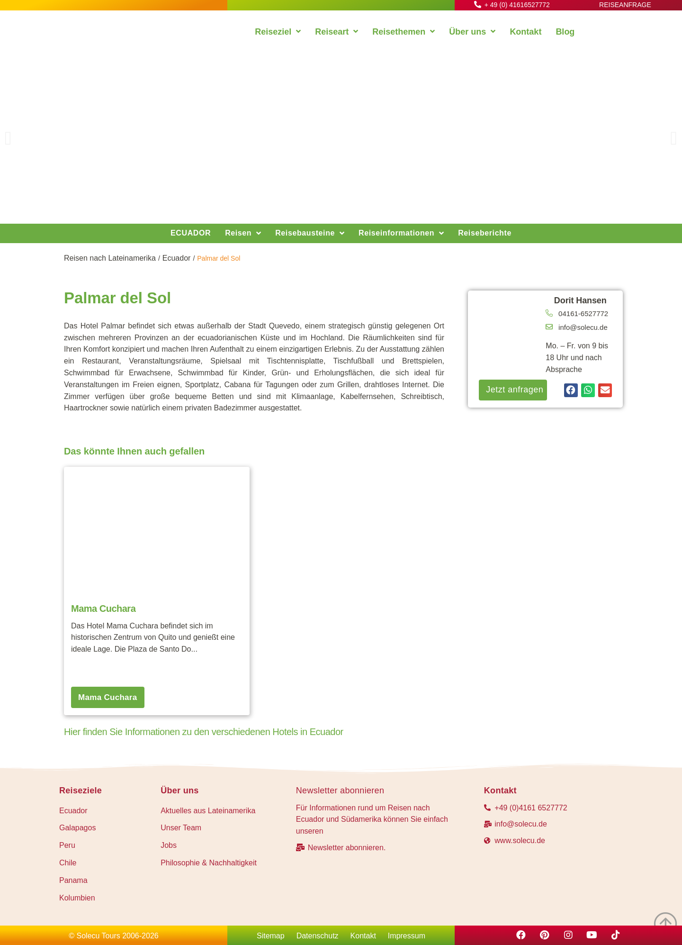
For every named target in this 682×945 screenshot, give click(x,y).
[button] (8, 138)
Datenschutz (317, 936)
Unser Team (181, 828)
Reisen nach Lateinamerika (110, 258)
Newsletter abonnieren (340, 790)
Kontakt (363, 936)
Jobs (169, 845)
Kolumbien (77, 898)
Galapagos (77, 828)
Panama (73, 880)
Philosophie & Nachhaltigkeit (209, 863)
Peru (67, 845)
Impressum (406, 936)
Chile (67, 863)
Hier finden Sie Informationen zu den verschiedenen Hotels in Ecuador (203, 732)
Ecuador (176, 258)
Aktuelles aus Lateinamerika (208, 811)
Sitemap (271, 936)
